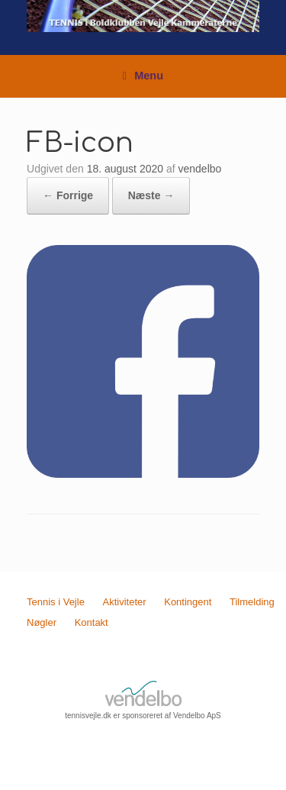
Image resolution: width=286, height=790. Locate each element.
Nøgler (41, 622)
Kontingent (187, 602)
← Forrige (68, 195)
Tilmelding (252, 602)
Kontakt (91, 622)
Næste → (151, 195)
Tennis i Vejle (56, 602)
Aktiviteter (124, 602)
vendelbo (200, 169)
